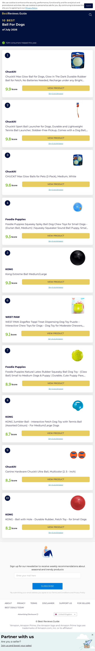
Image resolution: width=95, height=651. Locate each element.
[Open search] (90, 14)
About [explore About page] (8, 603)
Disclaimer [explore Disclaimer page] (48, 603)
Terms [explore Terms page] (33, 603)
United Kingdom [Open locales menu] (65, 614)
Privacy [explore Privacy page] (21, 603)
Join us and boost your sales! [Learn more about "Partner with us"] (16, 645)
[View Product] (47, 73)
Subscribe (47, 586)
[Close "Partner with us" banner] (92, 635)
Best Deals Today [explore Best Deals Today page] (14, 607)
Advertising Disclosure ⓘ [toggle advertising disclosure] (28, 614)
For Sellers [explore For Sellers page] (83, 603)
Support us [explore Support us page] (65, 603)
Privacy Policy (31, 8)
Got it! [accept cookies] (88, 6)
